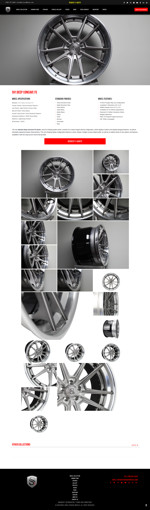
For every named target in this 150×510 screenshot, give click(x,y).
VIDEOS (67, 10)
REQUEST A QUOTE (75, 141)
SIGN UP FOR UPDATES (141, 10)
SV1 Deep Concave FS (25, 103)
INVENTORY (96, 10)
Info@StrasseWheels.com (25, 2)
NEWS (74, 10)
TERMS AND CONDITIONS (84, 502)
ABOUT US (75, 497)
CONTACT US (75, 499)
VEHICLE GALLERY (57, 10)
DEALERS (75, 495)
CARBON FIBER (75, 478)
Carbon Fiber (35, 10)
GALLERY (75, 483)
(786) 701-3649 (10, 2)
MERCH (104, 10)
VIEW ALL (135, 445)
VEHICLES (75, 485)
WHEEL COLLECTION (21, 10)
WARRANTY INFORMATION (66, 502)
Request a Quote (75, 2)
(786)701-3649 (132, 476)
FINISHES (45, 10)
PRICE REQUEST (84, 10)
